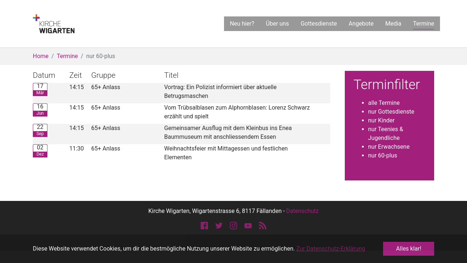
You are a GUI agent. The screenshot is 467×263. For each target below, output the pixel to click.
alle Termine (384, 102)
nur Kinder (381, 120)
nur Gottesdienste (391, 111)
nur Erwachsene (389, 146)
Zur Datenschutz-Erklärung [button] (330, 248)
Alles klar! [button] (408, 248)
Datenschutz (302, 210)
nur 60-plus (382, 155)
